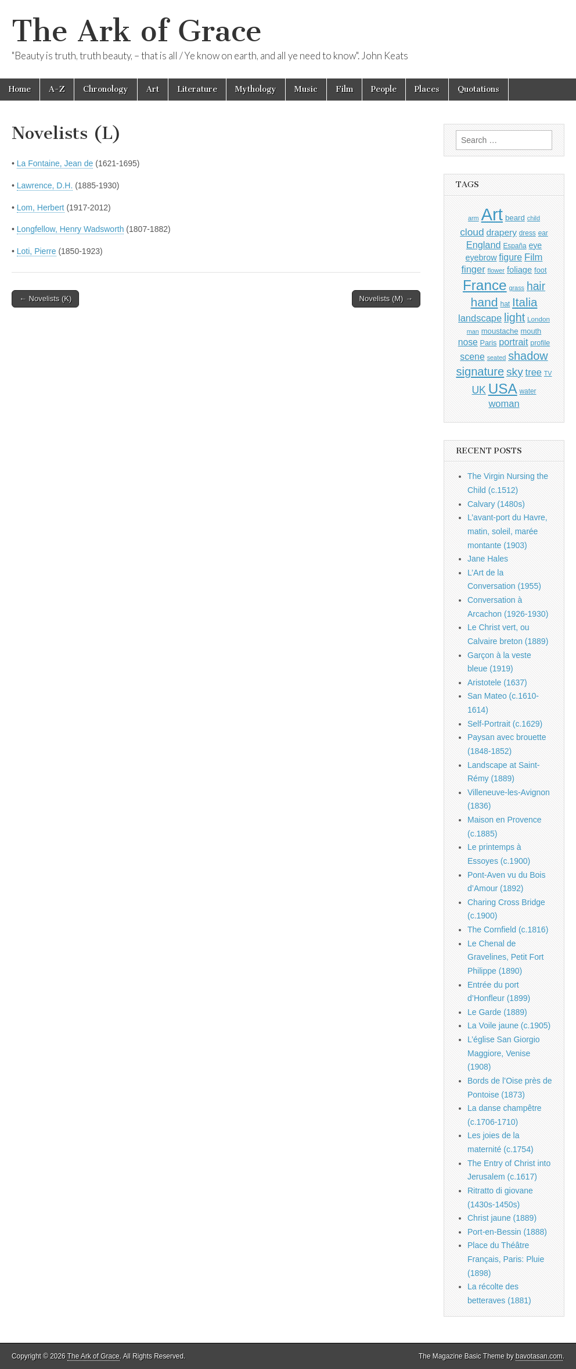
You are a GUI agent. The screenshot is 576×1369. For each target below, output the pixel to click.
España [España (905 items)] (514, 246)
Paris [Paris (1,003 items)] (488, 343)
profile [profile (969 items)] (540, 343)
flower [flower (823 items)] (496, 270)
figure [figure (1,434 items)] (510, 257)
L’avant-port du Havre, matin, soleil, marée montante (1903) (507, 531)
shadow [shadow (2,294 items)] (528, 355)
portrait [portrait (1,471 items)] (513, 342)
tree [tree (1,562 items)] (533, 372)
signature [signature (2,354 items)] (480, 371)
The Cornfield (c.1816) (507, 929)
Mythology (255, 89)
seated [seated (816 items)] (496, 357)
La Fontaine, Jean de (55, 163)
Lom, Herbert (40, 207)
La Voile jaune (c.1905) (508, 1025)
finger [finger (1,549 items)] (473, 269)
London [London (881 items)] (538, 319)
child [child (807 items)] (533, 218)
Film (344, 89)
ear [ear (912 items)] (543, 233)
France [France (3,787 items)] (485, 285)
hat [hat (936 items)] (505, 304)
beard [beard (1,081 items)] (515, 217)
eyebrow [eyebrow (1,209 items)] (481, 257)
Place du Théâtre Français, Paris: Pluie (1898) (505, 1259)
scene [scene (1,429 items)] (472, 357)
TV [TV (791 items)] (548, 373)
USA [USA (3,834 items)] (502, 388)
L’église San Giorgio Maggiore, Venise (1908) (503, 1053)
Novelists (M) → (386, 298)
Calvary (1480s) (496, 504)
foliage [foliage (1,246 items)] (519, 269)
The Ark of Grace (137, 31)
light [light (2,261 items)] (514, 317)
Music (306, 89)
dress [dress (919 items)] (527, 233)
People (384, 89)
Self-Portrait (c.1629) (504, 723)
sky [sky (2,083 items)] (514, 372)
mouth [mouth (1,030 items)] (531, 331)
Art (152, 89)
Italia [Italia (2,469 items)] (524, 302)
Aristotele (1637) (497, 682)
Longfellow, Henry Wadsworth (70, 229)
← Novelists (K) (45, 298)
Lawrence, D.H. (45, 185)
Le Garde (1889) (497, 1012)
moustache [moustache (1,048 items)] (500, 331)
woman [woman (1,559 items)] (503, 403)
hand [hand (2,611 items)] (484, 302)
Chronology (105, 89)
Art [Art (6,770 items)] (492, 214)
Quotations (478, 89)
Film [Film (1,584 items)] (533, 257)
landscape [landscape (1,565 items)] (480, 318)
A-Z (57, 89)
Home (20, 89)
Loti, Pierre (36, 251)
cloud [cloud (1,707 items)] (472, 232)
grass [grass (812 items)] (516, 287)
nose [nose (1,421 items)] (468, 342)
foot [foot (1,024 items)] (540, 270)
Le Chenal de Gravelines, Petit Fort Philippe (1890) (505, 957)
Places (427, 89)
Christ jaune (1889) (502, 1218)
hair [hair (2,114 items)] (536, 286)
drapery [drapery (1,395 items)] (501, 232)
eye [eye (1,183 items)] (535, 245)
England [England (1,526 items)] (483, 245)
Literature (197, 89)
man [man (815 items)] (473, 331)
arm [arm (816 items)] (473, 218)
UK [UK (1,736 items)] (478, 390)
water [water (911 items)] (528, 391)
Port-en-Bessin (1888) (507, 1231)
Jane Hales (487, 558)
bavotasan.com (539, 1356)
